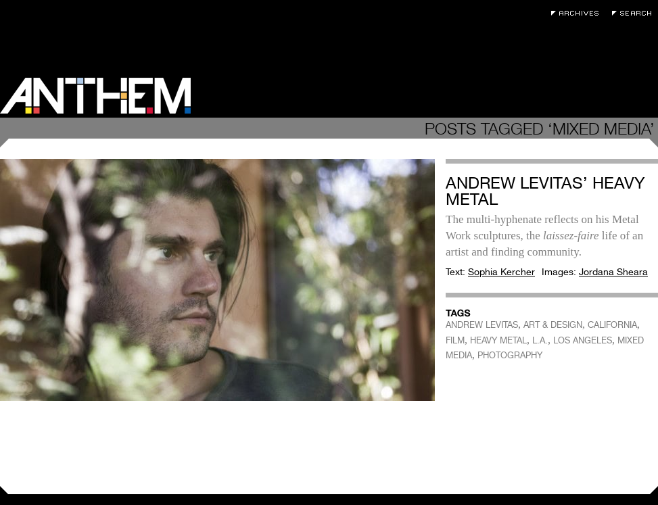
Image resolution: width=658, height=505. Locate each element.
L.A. (540, 340)
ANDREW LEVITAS (482, 325)
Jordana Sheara (613, 271)
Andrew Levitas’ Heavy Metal (545, 191)
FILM (455, 340)
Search (635, 13)
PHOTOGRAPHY (509, 355)
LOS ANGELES (582, 340)
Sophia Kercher (501, 271)
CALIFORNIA (612, 325)
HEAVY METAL (498, 340)
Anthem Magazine (95, 96)
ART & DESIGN (552, 325)
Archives (578, 13)
